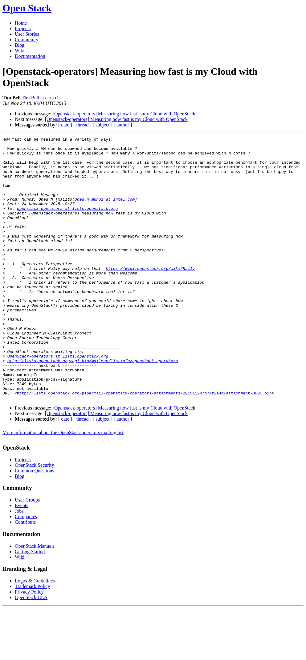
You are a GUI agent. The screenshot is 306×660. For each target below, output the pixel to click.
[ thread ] (82, 124)
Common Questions (34, 522)
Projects (23, 28)
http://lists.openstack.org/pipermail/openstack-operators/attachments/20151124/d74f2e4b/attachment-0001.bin (144, 444)
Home (21, 23)
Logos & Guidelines (35, 632)
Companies (26, 568)
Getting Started (30, 603)
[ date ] (65, 124)
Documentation (30, 56)
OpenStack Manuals (35, 597)
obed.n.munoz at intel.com (105, 212)
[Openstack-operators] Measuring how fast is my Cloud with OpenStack (124, 113)
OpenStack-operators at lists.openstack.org (57, 400)
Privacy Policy (29, 643)
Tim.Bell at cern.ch (41, 97)
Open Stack (26, 8)
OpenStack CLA (31, 649)
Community (26, 39)
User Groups (27, 551)
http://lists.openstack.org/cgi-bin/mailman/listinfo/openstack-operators (92, 406)
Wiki (19, 50)
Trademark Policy (32, 638)
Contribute (25, 573)
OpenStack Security (34, 516)
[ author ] (123, 124)
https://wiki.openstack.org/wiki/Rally (150, 295)
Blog (19, 45)
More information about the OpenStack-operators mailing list (63, 484)
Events (21, 557)
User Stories (27, 34)
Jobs (19, 562)
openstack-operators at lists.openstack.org (67, 223)
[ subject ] (102, 124)
